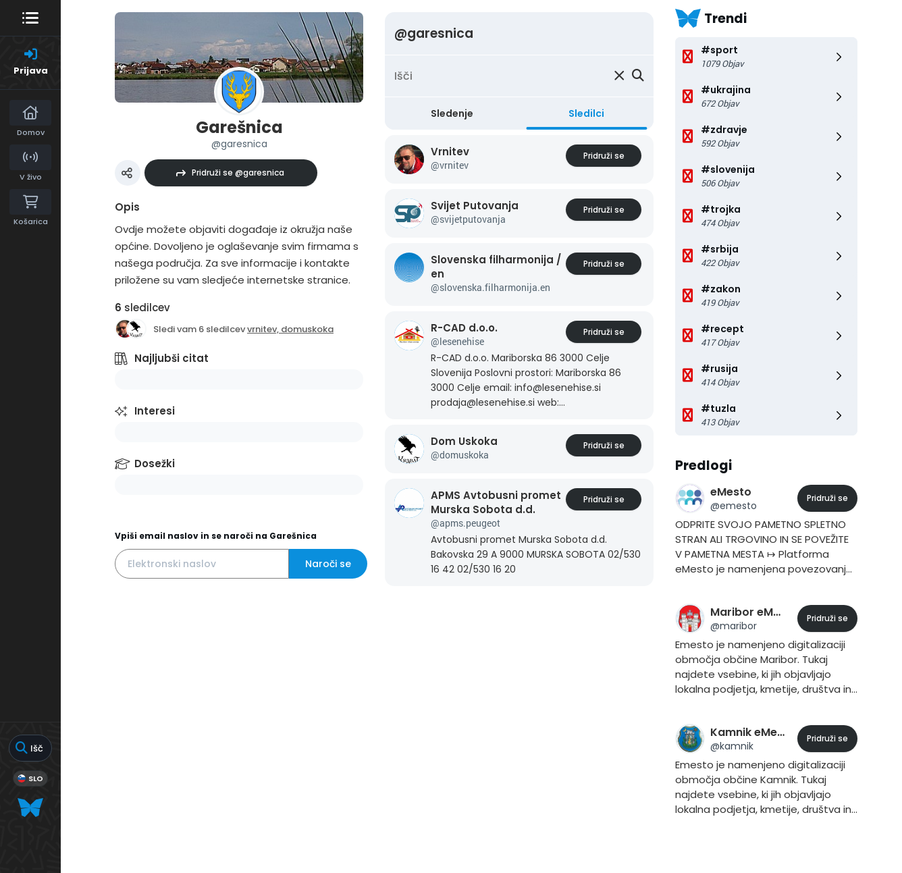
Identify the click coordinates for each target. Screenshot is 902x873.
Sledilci (586, 113)
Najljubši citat (171, 358)
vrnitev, (264, 329)
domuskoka (307, 329)
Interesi (154, 411)
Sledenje (452, 113)
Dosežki (154, 463)
